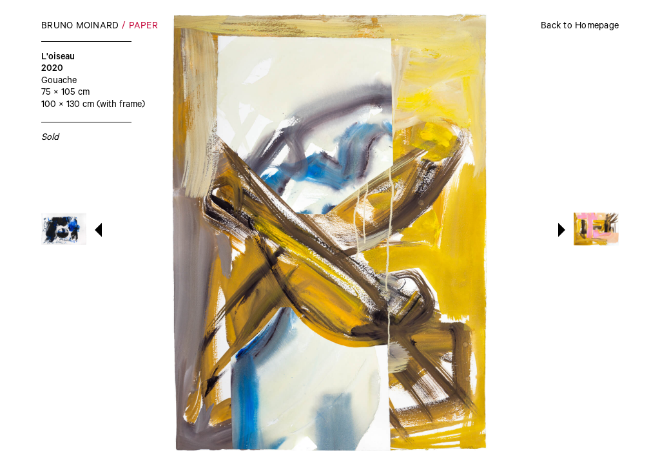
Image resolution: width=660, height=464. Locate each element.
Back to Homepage (580, 27)
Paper (143, 27)
